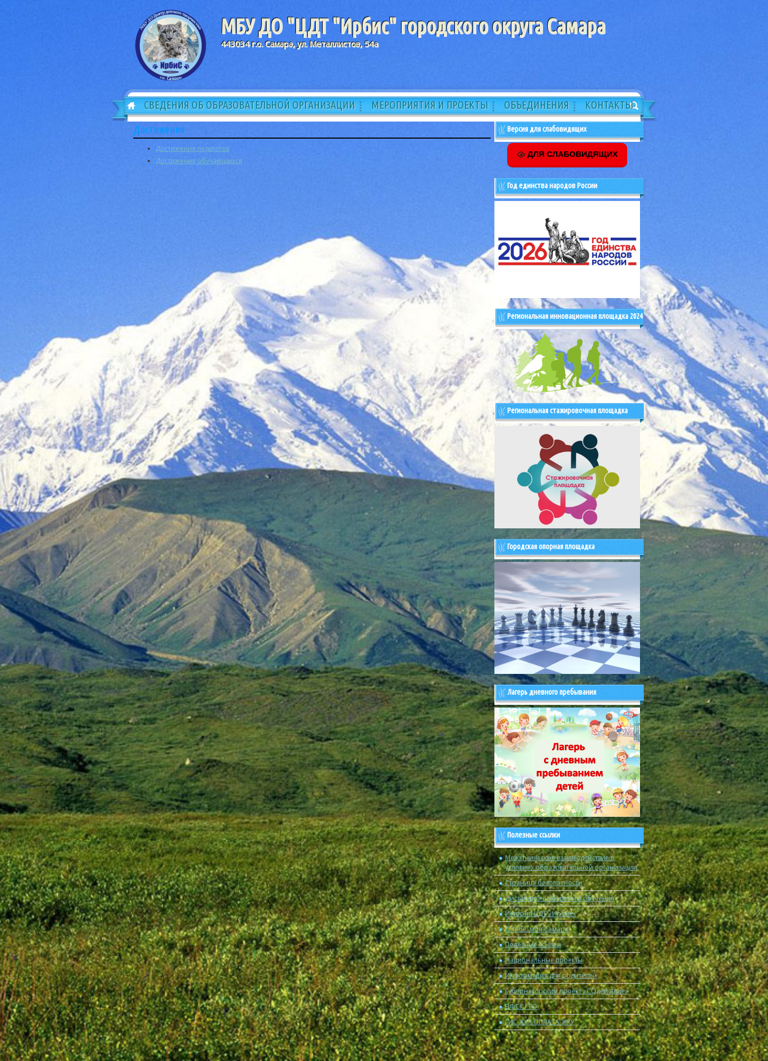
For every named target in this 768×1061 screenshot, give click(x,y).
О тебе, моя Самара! (537, 929)
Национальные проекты (543, 959)
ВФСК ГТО (521, 1006)
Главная (127, 106)
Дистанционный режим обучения (559, 898)
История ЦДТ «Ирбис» (540, 913)
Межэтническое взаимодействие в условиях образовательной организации (571, 862)
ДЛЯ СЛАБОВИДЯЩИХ (567, 154)
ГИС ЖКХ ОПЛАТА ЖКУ (539, 1021)
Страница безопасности (543, 882)
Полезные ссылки (533, 944)
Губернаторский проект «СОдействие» (566, 990)
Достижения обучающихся (199, 160)
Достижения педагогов (192, 148)
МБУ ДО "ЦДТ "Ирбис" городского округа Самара (413, 26)
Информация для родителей (551, 975)
